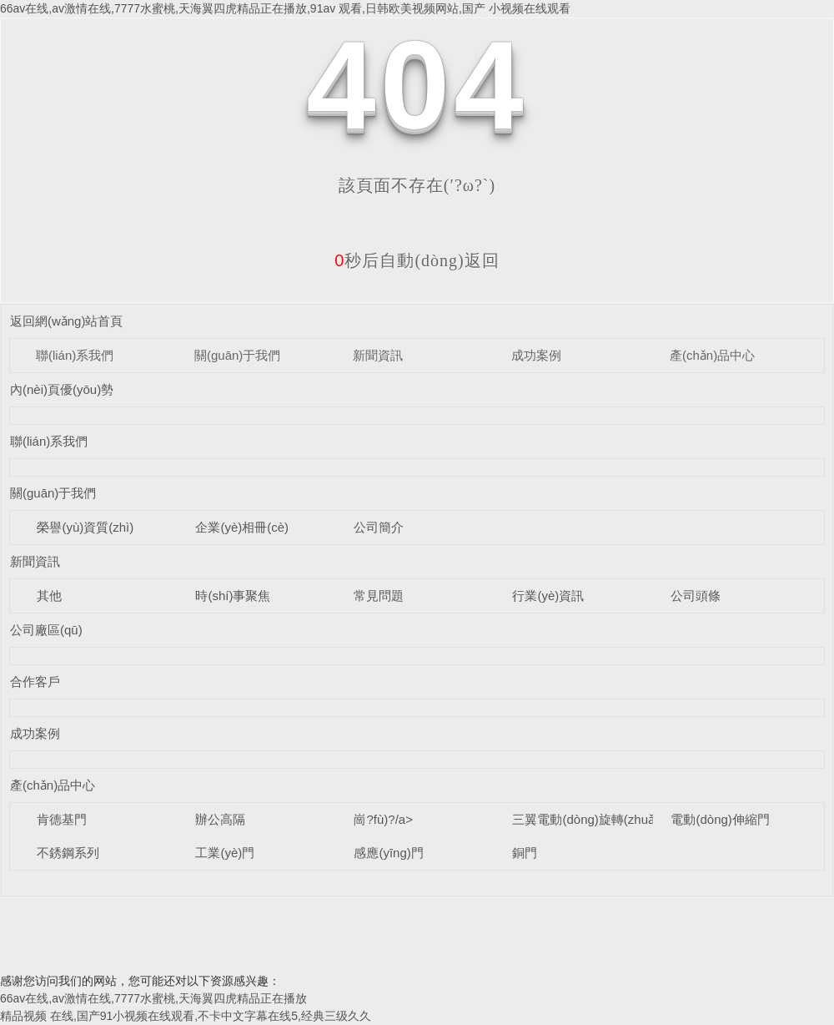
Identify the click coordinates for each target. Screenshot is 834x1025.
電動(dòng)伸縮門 (720, 819)
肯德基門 (62, 819)
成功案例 (536, 355)
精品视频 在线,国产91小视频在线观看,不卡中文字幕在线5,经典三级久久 (185, 1015)
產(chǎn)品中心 (712, 355)
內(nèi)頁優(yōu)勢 (61, 389)
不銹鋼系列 (68, 853)
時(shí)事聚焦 (232, 595)
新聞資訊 (378, 355)
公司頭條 (696, 595)
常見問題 (379, 595)
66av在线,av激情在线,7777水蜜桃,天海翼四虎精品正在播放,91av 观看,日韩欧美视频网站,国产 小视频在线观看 (285, 8)
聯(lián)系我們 (74, 355)
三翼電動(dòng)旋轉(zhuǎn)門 (595, 819)
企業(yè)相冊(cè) (242, 527)
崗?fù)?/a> (383, 819)
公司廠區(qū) (46, 630)
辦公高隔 (220, 819)
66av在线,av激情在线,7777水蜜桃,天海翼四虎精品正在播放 (153, 998)
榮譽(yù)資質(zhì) (85, 527)
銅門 (524, 853)
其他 (49, 595)
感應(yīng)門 (388, 853)
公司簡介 (379, 527)
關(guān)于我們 (237, 355)
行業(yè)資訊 (548, 595)
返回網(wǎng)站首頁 (66, 321)
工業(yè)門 (224, 853)
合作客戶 (35, 681)
